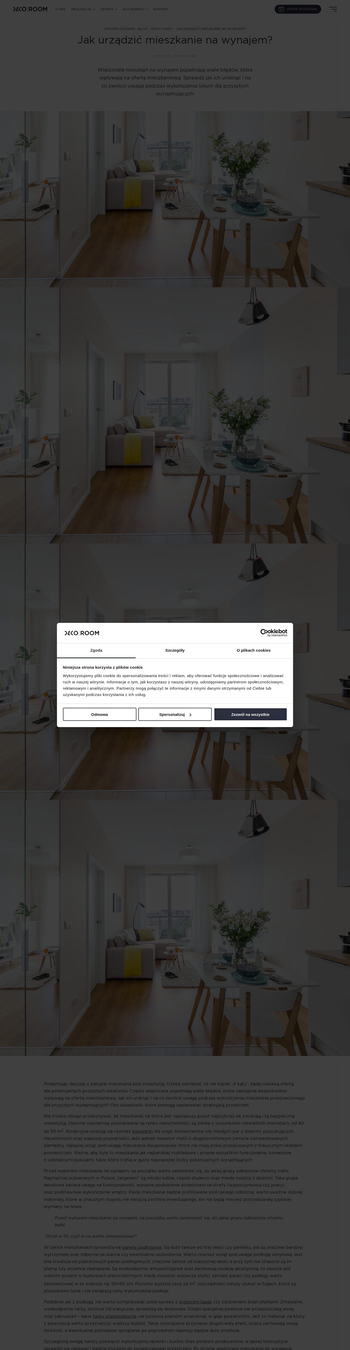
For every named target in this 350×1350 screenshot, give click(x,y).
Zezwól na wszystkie (250, 714)
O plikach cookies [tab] (254, 650)
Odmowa (99, 714)
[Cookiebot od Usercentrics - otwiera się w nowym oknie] (264, 633)
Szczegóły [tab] (174, 650)
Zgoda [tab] (96, 650)
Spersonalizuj (175, 714)
